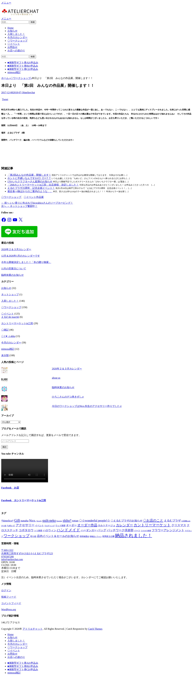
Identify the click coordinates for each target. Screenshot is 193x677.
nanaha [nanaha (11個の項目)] (25, 520)
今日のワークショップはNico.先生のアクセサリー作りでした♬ (87, 406)
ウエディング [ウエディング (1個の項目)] (49, 526)
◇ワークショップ (17, 40)
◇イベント (13, 44)
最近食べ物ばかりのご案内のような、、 (29, 191)
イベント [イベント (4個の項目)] (39, 525)
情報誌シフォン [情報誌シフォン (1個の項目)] (96, 536)
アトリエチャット (33, 629)
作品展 (40, 197)
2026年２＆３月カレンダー (16, 249)
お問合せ (12, 47)
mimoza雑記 (14, 72)
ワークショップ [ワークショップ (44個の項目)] (17, 536)
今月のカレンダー (17, 37)
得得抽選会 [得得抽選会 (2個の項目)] (84, 536)
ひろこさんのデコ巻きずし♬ (68, 396)
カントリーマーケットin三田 (17, 323)
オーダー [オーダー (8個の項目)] (71, 525)
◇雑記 (5, 329)
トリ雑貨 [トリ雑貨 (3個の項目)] (38, 530)
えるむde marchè (10, 317)
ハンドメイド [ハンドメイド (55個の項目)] (68, 530)
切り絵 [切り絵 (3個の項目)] (33, 536)
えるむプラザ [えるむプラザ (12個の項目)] (172, 520)
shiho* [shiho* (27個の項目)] (67, 520)
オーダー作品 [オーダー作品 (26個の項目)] (87, 525)
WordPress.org (8, 609)
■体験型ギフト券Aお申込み (22, 62)
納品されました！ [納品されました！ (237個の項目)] (133, 535)
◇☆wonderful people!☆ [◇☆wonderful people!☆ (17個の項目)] (94, 520)
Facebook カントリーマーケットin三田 (23, 500)
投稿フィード (8, 597)
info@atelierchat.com (12, 559)
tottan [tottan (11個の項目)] (75, 520)
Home (10, 28)
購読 (4, 447)
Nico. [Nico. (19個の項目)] (32, 520)
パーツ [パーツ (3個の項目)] (137, 530)
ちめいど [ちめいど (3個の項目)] (11, 525)
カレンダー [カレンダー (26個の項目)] (124, 525)
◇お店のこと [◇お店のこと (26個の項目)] (153, 520)
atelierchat (29, 92)
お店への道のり (16, 50)
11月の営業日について (13, 268)
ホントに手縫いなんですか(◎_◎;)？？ (29, 178)
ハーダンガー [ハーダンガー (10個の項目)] (89, 530)
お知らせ (12, 31)
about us (56, 378)
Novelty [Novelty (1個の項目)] (39, 521)
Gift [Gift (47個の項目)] (17, 520)
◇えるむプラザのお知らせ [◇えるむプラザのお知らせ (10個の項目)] (126, 520)
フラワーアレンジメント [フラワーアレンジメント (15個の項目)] (168, 530)
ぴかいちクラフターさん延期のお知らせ (29, 181)
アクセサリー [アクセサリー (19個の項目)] (25, 525)
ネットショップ (10, 294)
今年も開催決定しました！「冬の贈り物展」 (26, 262)
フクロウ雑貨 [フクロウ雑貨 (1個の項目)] (146, 531)
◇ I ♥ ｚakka (8, 336)
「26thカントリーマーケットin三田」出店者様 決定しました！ (43, 184)
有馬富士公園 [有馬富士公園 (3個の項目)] (108, 536)
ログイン (6, 590)
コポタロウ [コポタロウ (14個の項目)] (26, 530)
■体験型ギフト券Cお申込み (22, 69)
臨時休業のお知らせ (12, 275)
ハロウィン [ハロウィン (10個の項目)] (49, 530)
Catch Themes (95, 629)
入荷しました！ (16, 34)
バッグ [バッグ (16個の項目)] (101, 530)
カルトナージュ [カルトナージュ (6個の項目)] (106, 525)
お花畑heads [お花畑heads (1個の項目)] (185, 521)
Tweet (5, 99)
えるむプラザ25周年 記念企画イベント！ (31, 188)
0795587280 (7, 556)
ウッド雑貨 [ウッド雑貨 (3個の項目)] (60, 525)
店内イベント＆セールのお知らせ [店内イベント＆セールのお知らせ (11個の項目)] (58, 536)
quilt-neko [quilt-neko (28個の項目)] (49, 520)
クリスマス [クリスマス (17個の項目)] (178, 525)
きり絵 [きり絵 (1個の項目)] (3, 526)
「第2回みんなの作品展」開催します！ (29, 175)
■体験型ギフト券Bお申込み (22, 65)
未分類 (5, 355)
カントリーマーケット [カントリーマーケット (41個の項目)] (152, 525)
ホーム (6, 78)
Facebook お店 (10, 487)
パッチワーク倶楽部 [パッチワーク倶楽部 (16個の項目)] (120, 530)
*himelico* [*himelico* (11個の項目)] (7, 520)
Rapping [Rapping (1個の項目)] (59, 521)
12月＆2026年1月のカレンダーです (20, 255)
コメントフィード (11, 603)
